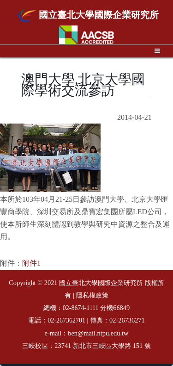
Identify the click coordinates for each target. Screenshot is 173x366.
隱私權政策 (92, 295)
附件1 (31, 263)
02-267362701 (66, 320)
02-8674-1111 (81, 307)
